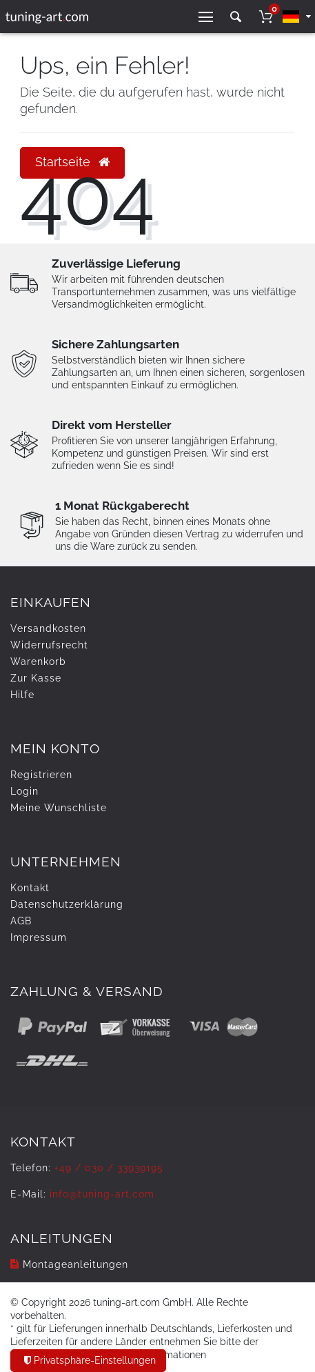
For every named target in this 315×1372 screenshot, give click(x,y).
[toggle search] (236, 17)
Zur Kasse (35, 678)
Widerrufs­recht (49, 644)
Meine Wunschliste (58, 807)
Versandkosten (48, 628)
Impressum (38, 937)
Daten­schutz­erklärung (66, 904)
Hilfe (22, 694)
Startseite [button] (72, 162)
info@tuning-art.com (102, 1194)
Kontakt (30, 887)
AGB (21, 920)
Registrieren (41, 774)
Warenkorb (38, 661)
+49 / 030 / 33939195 (108, 1167)
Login (24, 791)
